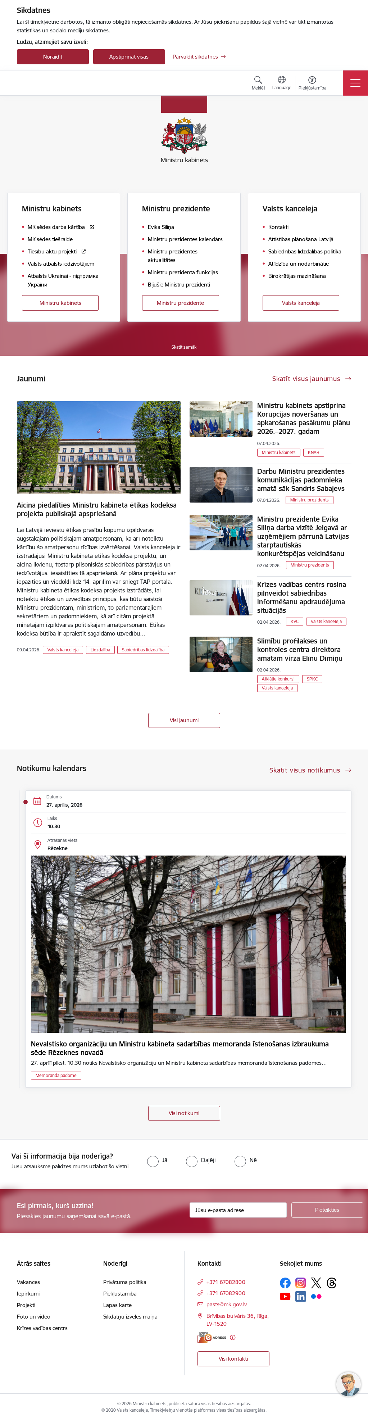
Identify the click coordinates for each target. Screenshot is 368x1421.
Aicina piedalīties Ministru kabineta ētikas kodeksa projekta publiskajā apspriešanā (97, 509)
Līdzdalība (100, 649)
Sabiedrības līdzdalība (143, 649)
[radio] (157, 1160)
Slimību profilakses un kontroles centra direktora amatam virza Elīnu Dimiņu (299, 650)
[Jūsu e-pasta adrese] (238, 1210)
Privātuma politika (124, 1282)
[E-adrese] (211, 1337)
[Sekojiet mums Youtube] (285, 1296)
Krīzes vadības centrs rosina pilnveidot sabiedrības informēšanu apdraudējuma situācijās (301, 597)
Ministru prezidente (180, 302)
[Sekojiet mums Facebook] (285, 1283)
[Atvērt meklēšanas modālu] (258, 84)
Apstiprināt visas (129, 56)
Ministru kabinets (60, 302)
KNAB (313, 452)
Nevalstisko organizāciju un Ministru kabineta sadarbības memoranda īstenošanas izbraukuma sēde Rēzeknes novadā (180, 1048)
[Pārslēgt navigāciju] (355, 83)
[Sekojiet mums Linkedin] (300, 1296)
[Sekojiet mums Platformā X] (316, 1283)
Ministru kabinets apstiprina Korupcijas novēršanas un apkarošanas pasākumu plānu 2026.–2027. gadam (303, 418)
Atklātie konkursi (278, 679)
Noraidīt (52, 56)
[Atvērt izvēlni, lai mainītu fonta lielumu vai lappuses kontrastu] (312, 84)
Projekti (26, 1305)
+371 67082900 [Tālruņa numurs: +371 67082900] (225, 1293)
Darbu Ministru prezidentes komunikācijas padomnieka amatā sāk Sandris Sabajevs (301, 480)
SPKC (312, 679)
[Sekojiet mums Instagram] (300, 1283)
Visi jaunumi (184, 720)
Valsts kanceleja (301, 302)
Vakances (28, 1282)
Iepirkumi (28, 1293)
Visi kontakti (233, 1358)
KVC (295, 621)
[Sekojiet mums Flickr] (316, 1296)
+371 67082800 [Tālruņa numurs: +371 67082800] (225, 1282)
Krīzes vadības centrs (42, 1328)
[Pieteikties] (327, 1210)
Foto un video (33, 1316)
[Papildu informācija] (232, 1337)
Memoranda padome (56, 1075)
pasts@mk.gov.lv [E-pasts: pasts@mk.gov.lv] (226, 1304)
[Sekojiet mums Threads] (331, 1283)
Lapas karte (117, 1305)
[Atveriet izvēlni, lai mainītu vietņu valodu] (282, 83)
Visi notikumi (184, 1113)
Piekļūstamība (120, 1293)
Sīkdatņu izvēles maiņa (130, 1316)
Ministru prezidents (309, 500)
